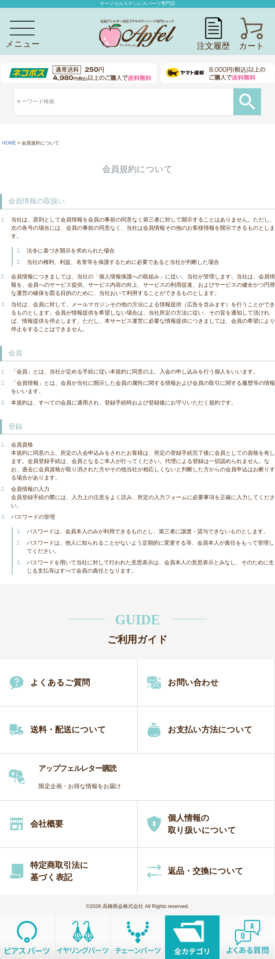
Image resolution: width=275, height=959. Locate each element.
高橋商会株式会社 (123, 906)
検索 (247, 101)
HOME (9, 143)
